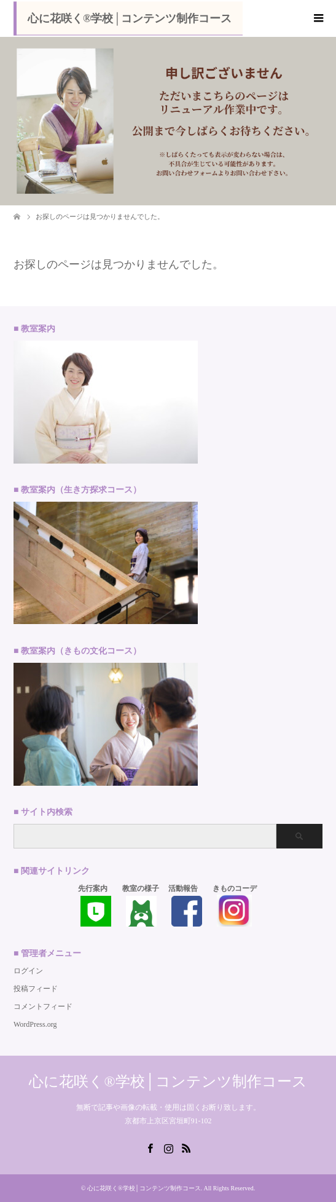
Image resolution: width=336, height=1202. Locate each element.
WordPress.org (35, 1024)
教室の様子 (140, 888)
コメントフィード (43, 1006)
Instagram (168, 1147)
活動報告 (183, 888)
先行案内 (92, 888)
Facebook (150, 1147)
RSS (186, 1147)
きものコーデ (235, 888)
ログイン (28, 971)
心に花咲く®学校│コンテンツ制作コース (130, 18)
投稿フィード (36, 988)
